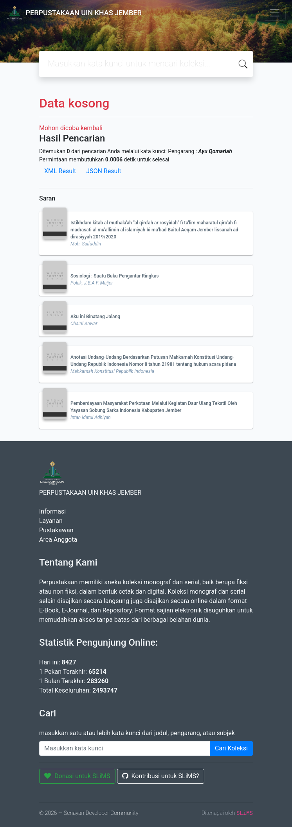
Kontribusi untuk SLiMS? (160, 776)
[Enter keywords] (124, 748)
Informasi (52, 511)
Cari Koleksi (231, 748)
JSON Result (103, 171)
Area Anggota (58, 539)
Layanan (51, 520)
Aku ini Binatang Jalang (95, 316)
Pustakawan (56, 530)
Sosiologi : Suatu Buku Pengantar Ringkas (114, 276)
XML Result (60, 171)
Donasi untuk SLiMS (77, 776)
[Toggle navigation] (275, 13)
